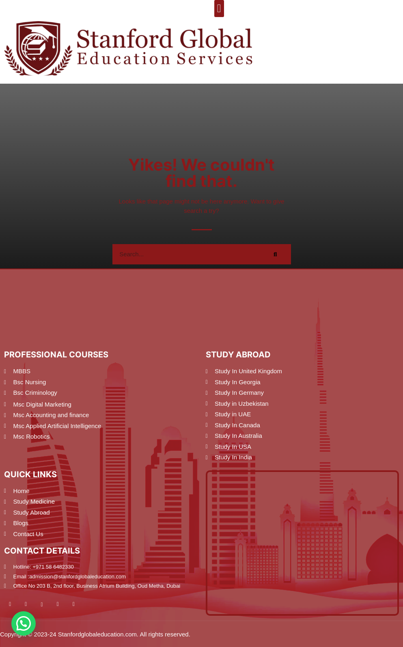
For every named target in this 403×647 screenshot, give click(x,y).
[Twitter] (63, 604)
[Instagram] (47, 604)
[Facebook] (31, 604)
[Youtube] (15, 604)
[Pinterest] (79, 604)
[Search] (276, 254)
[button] (219, 8)
